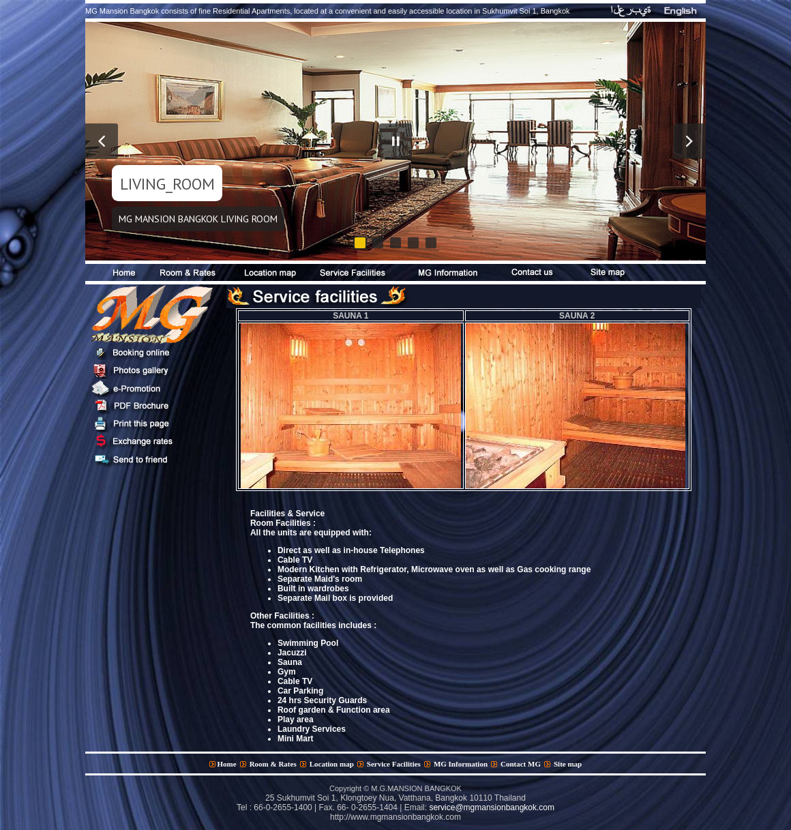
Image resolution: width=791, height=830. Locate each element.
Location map (332, 764)
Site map (568, 764)
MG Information (461, 764)
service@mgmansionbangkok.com (491, 807)
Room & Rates (273, 764)
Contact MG (521, 764)
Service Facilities (394, 764)
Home (227, 764)
